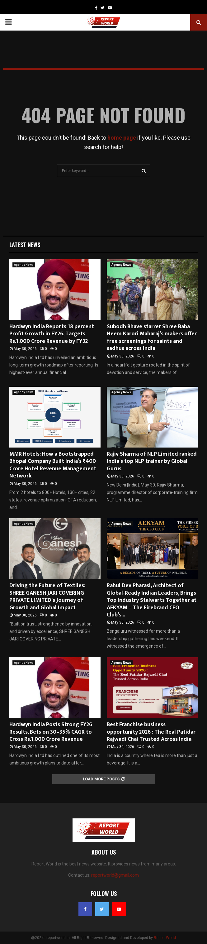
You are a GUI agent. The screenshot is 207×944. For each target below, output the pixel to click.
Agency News (24, 264)
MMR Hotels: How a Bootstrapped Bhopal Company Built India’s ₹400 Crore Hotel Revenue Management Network (52, 465)
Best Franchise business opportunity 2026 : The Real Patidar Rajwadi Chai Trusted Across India (151, 732)
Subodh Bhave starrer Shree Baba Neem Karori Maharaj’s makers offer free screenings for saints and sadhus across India (152, 337)
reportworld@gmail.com (115, 875)
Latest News (24, 245)
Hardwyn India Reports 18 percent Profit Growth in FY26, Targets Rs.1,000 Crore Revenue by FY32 (51, 334)
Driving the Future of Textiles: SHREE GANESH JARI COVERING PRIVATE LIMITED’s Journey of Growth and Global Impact (47, 596)
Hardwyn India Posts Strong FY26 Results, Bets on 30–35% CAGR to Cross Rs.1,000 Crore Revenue (50, 732)
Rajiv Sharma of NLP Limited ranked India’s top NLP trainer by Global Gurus (152, 461)
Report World (165, 938)
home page (121, 137)
